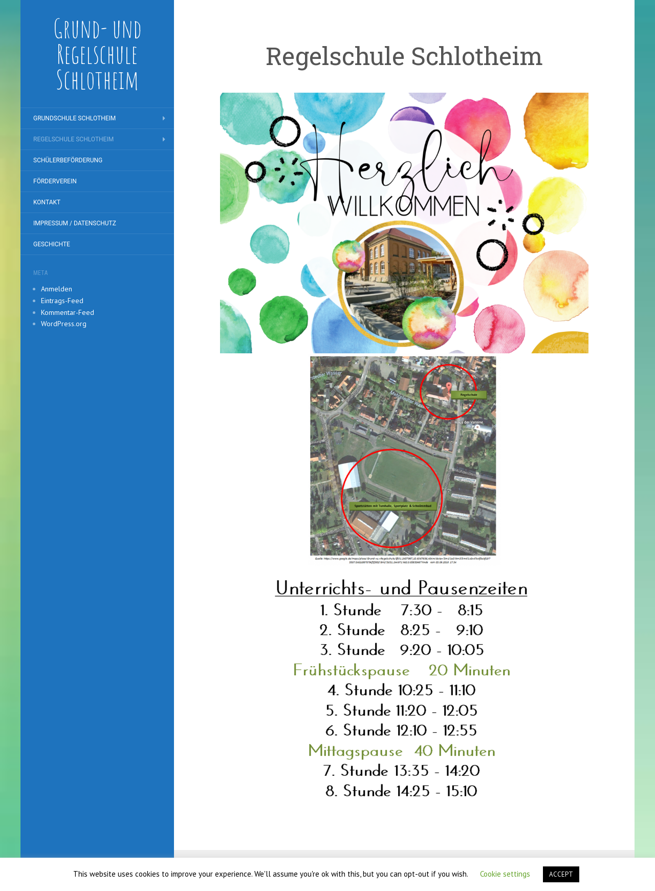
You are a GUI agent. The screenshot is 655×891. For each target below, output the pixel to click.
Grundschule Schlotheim (74, 118)
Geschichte (51, 244)
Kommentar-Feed (67, 312)
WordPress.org (63, 323)
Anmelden (56, 288)
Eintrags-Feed (62, 300)
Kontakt (46, 202)
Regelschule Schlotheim (73, 139)
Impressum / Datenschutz (74, 223)
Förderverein (55, 181)
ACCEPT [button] (561, 874)
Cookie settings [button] (505, 874)
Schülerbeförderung (67, 160)
